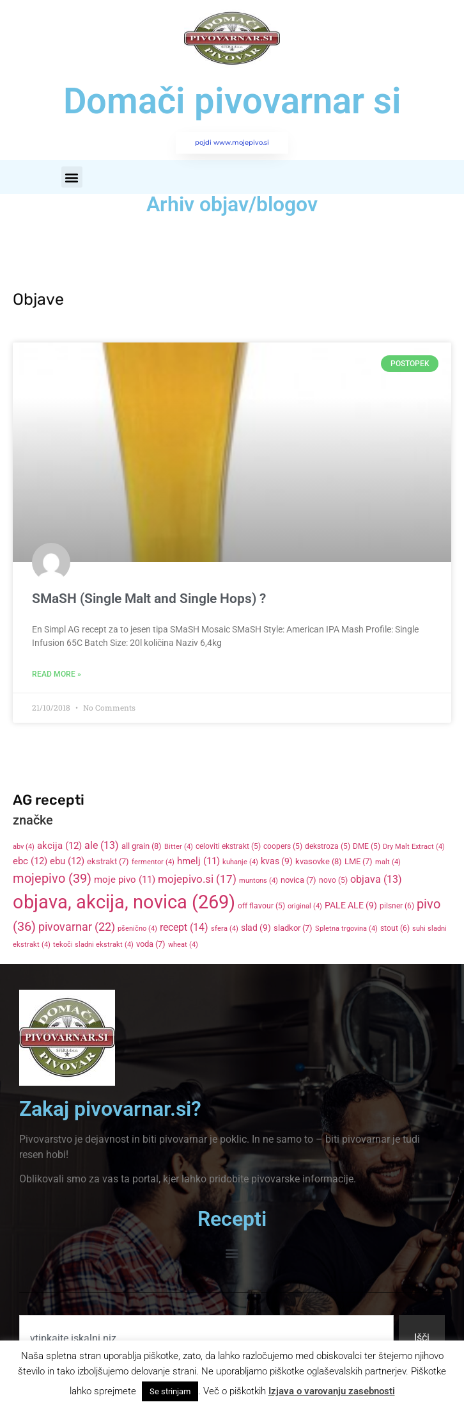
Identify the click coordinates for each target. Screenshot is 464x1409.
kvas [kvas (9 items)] (277, 861)
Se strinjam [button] (170, 1391)
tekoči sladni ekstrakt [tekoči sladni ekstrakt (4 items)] (93, 944)
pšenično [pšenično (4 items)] (137, 928)
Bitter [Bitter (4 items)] (178, 846)
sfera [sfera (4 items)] (224, 928)
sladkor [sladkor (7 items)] (293, 928)
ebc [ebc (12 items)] (30, 861)
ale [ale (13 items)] (101, 845)
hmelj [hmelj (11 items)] (198, 861)
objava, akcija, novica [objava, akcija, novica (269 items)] (124, 902)
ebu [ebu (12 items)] (67, 861)
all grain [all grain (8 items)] (141, 846)
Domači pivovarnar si (232, 101)
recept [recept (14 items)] (184, 927)
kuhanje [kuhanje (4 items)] (240, 862)
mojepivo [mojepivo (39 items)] (52, 878)
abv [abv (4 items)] (24, 846)
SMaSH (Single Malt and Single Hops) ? (149, 598)
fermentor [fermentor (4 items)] (153, 862)
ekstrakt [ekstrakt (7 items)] (108, 861)
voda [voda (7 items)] (151, 944)
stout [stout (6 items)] (395, 928)
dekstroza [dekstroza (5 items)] (327, 846)
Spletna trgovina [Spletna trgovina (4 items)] (346, 928)
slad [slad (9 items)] (256, 927)
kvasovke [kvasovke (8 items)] (318, 861)
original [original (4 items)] (305, 906)
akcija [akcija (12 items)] (59, 845)
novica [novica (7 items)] (298, 880)
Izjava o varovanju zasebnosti (331, 1391)
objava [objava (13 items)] (376, 879)
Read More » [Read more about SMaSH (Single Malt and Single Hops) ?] (56, 674)
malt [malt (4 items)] (388, 862)
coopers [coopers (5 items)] (282, 846)
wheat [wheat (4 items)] (183, 944)
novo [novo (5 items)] (333, 880)
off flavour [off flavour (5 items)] (261, 905)
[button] (71, 177)
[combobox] (206, 1338)
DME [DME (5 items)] (366, 846)
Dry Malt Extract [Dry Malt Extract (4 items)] (414, 846)
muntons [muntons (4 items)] (258, 880)
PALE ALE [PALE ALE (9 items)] (351, 905)
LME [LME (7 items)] (358, 861)
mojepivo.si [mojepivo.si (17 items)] (197, 879)
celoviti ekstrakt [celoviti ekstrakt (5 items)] (228, 846)
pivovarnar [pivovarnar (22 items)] (76, 927)
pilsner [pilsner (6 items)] (397, 905)
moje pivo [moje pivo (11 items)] (124, 879)
